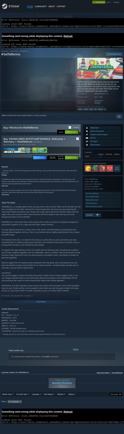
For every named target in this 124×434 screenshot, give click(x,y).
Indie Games (14, 54)
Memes (100, 112)
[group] (62, 410)
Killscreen (5, 189)
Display (71, 400)
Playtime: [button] (57, 408)
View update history (92, 199)
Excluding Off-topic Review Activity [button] (38, 408)
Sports (86, 112)
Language (35, 400)
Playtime (60, 400)
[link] (56, 160)
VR (95, 112)
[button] (71, 135)
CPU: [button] (106, 408)
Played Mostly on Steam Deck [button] (74, 408)
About (51, 6)
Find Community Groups (94, 209)
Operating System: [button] (94, 408)
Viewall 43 (117, 171)
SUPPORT (61, 6)
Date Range (48, 400)
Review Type (7, 400)
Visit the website (92, 196)
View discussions (91, 206)
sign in (109, 2)
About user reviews (103, 375)
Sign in (4, 118)
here (47, 359)
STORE (30, 6)
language (116, 2)
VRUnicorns (98, 104)
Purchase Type (21, 400)
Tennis (80, 112)
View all (75, 352)
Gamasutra (5, 197)
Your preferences (117, 375)
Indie (91, 112)
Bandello (97, 106)
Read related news (92, 203)
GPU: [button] (115, 408)
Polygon (4, 178)
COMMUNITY (41, 6)
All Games (4, 54)
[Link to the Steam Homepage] (12, 8)
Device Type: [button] (6, 411)
